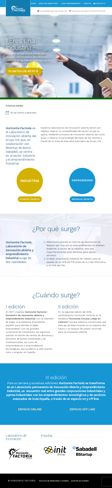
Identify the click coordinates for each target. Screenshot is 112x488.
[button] (4, 56)
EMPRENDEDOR (82, 180)
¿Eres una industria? (48, 3)
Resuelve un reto (82, 199)
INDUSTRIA (29, 181)
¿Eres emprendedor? (70, 3)
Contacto (99, 3)
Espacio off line (82, 409)
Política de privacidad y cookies (54, 481)
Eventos (87, 3)
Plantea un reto (23, 71)
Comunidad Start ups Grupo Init (52, 11)
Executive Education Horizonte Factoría (87, 11)
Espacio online (30, 409)
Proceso (32, 3)
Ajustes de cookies (80, 481)
